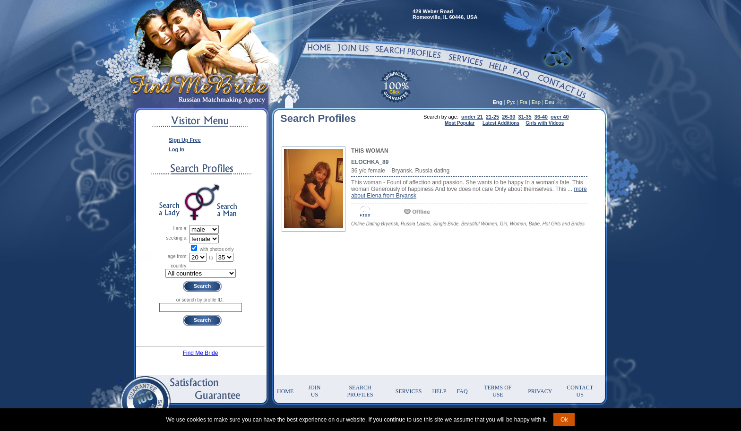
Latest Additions (501, 123)
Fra (523, 102)
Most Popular (459, 123)
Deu (549, 102)
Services (409, 391)
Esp (536, 102)
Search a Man (227, 209)
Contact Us (580, 391)
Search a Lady (169, 209)
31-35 (525, 117)
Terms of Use (497, 391)
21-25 (492, 117)
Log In (176, 149)
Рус (511, 102)
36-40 (541, 117)
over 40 (560, 117)
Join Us (314, 391)
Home (285, 391)
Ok (564, 419)
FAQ (462, 391)
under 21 (472, 117)
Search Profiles (360, 391)
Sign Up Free (185, 140)
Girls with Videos (545, 123)
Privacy (540, 391)
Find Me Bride (200, 353)
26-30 (508, 117)
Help (439, 391)
